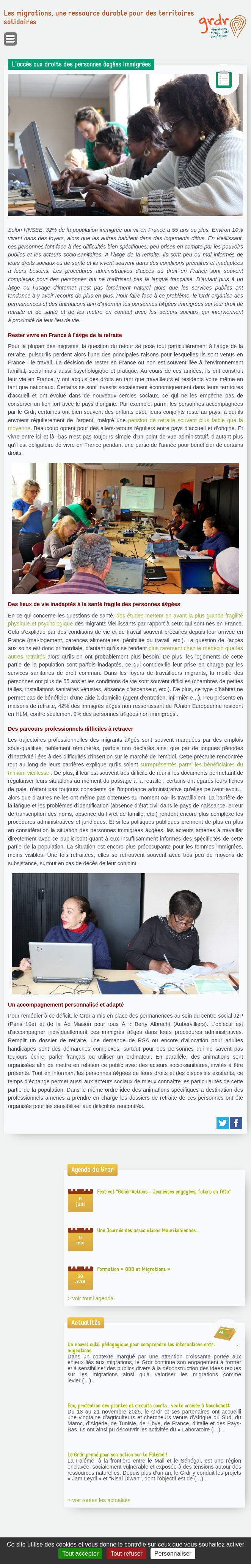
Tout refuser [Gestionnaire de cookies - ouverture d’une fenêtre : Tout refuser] (126, 1553)
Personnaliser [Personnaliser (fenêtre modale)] (172, 1553)
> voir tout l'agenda (90, 1298)
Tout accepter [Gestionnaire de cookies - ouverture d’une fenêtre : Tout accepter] (80, 1553)
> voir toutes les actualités (98, 1500)
